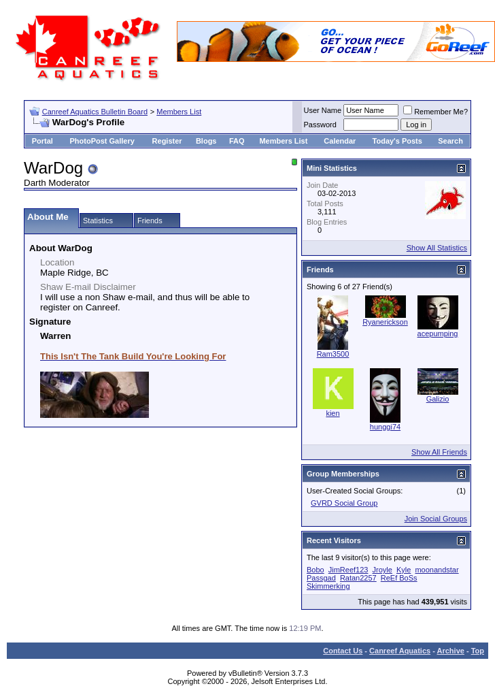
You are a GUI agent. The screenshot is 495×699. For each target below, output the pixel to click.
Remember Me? (435, 112)
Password (320, 124)
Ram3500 (333, 354)
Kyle (403, 570)
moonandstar (436, 570)
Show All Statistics (437, 248)
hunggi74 (385, 427)
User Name (323, 110)
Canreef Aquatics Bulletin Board (95, 112)
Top (477, 651)
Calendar (340, 141)
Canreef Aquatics (399, 651)
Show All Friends (439, 452)
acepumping (437, 333)
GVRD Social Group (344, 503)
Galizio (437, 399)
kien (332, 413)
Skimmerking (328, 586)
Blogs (206, 141)
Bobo (315, 570)
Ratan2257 (358, 578)
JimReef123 (348, 570)
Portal (42, 141)
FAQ (237, 141)
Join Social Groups (436, 519)
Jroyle (382, 570)
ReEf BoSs (399, 578)
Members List (178, 112)
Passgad (321, 578)
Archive (450, 651)
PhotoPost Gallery (101, 141)
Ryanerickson (385, 322)
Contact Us (342, 651)
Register (167, 141)
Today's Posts (397, 141)
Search (450, 141)
